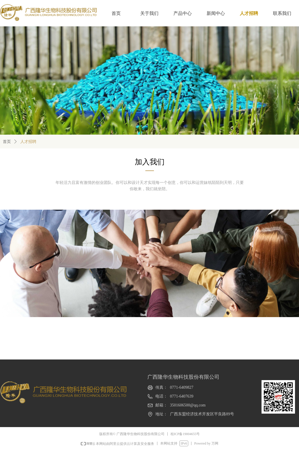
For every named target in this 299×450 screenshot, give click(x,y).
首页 (7, 141)
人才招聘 (28, 141)
